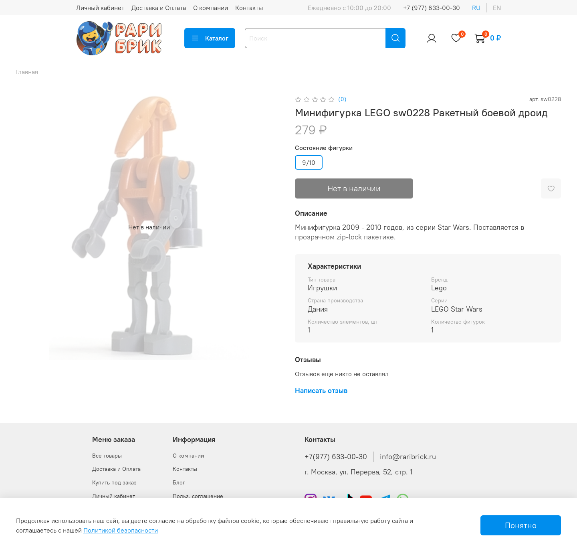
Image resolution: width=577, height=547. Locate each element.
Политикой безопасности (120, 530)
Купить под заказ (114, 482)
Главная (27, 72)
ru (476, 8)
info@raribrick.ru (408, 456)
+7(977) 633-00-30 (336, 456)
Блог (179, 482)
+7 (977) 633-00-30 (431, 8)
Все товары (107, 455)
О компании (210, 8)
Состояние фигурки (324, 148)
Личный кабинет (100, 8)
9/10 (308, 162)
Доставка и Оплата (158, 8)
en (497, 8)
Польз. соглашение (198, 496)
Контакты (249, 8)
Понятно (521, 525)
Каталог (209, 38)
